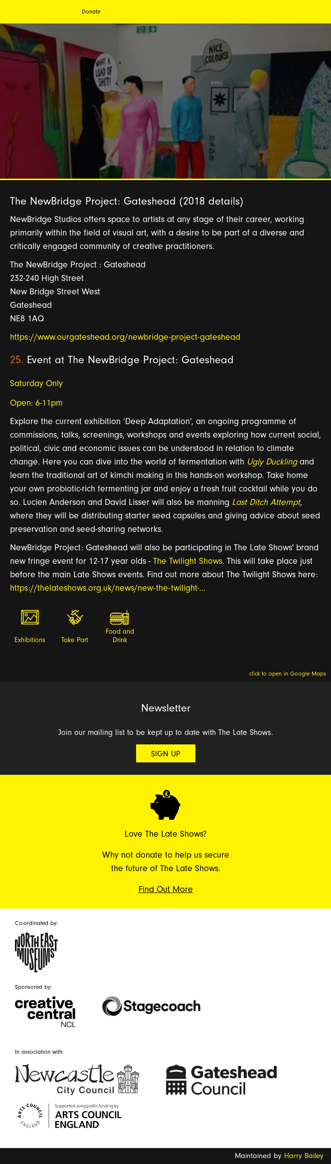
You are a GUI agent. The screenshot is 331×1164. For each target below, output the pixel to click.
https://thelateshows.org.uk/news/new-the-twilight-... (107, 588)
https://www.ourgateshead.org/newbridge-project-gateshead (125, 337)
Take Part (74, 640)
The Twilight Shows (187, 561)
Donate (91, 11)
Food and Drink (120, 636)
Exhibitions (29, 640)
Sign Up (165, 753)
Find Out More (166, 889)
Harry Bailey (304, 1156)
